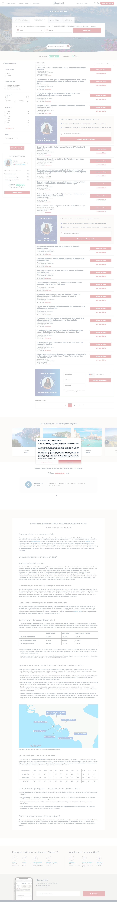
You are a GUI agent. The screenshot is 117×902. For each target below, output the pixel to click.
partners (48, 443)
